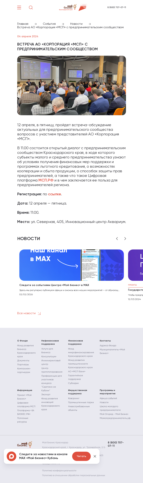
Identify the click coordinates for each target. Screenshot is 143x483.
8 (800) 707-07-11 (116, 7)
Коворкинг (73, 398)
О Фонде (22, 341)
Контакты (105, 341)
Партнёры (23, 365)
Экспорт (45, 395)
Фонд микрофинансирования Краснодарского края (81, 352)
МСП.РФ (45, 180)
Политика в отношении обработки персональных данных (73, 475)
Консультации (48, 356)
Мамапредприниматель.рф (115, 418)
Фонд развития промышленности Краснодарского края (80, 364)
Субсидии (73, 383)
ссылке (54, 194)
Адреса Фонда (108, 346)
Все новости (29, 313)
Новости (104, 402)
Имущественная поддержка (77, 392)
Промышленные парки (81, 402)
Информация (24, 390)
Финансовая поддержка (75, 342)
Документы (23, 361)
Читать (81, 456)
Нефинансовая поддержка (50, 342)
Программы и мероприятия (107, 392)
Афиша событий (108, 398)
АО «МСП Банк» (76, 371)
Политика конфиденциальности (59, 471)
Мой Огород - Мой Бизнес (114, 414)
